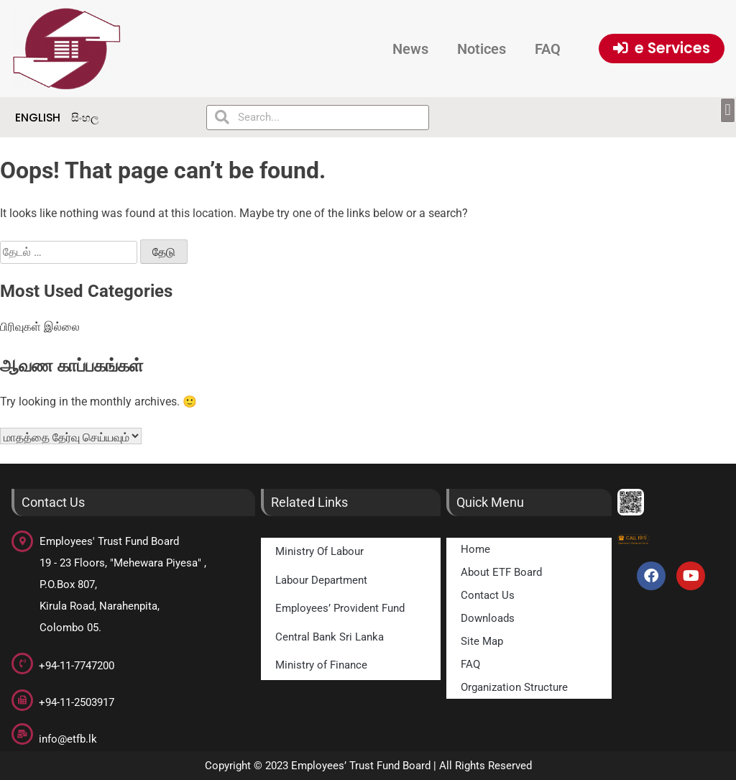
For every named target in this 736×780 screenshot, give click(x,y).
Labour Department (321, 580)
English (37, 117)
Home (475, 549)
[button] (727, 110)
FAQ (548, 49)
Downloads (488, 618)
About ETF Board (501, 572)
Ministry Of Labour (319, 551)
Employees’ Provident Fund (340, 608)
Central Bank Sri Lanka (329, 636)
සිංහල (84, 117)
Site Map (482, 641)
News (410, 49)
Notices (481, 49)
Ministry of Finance (321, 665)
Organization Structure (514, 687)
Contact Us (488, 595)
